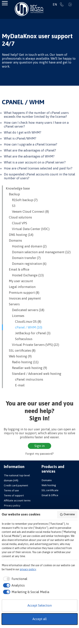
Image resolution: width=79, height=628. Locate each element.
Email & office (17, 269)
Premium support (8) (22, 293)
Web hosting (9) (19, 356)
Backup (13, 194)
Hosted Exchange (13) (25, 275)
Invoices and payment (23, 298)
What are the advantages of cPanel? (30, 150)
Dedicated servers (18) (25, 310)
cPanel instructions (24, 379)
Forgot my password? (39, 453)
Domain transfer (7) (23, 258)
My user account (19, 281)
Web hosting (49, 485)
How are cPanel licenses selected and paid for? (38, 168)
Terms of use (11, 490)
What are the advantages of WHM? (29, 156)
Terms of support (14, 495)
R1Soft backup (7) (21, 200)
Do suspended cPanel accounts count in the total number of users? (39, 176)
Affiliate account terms (17, 500)
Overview (67, 514)
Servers (13, 304)
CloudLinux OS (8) (23, 321)
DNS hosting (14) (19, 235)
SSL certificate (50, 490)
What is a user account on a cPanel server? (35, 162)
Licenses (15, 316)
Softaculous (19, 339)
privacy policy (28, 569)
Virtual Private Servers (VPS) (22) (32, 345)
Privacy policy (12, 505)
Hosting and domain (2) (26, 246)
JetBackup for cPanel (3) (28, 333)
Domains (14, 240)
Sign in (70, 4)
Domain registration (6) (26, 264)
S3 (10, 206)
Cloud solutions (19, 217)
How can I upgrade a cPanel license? (30, 144)
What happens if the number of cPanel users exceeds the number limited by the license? (36, 114)
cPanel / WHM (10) (24, 327)
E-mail (15, 385)
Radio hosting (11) (22, 362)
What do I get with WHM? (22, 132)
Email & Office (50, 495)
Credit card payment (16, 485)
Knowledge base (18, 188)
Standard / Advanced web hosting (33, 374)
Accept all (39, 619)
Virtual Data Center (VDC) (27, 229)
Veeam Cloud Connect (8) (27, 211)
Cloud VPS (16, 223)
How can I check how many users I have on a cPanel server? (36, 124)
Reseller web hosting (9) (26, 368)
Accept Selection (39, 605)
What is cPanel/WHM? (20, 138)
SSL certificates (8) (20, 350)
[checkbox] (14, 578)
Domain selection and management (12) (38, 252)
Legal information (21, 287)
